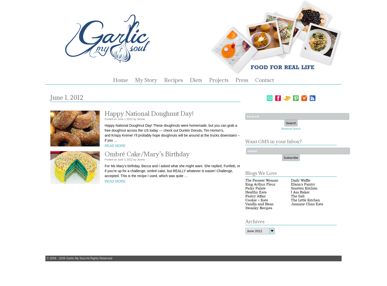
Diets (196, 80)
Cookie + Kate (256, 200)
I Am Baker (300, 192)
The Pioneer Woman (261, 180)
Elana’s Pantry (303, 184)
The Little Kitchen (305, 200)
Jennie (141, 119)
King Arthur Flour (260, 184)
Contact (264, 80)
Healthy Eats (256, 192)
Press (241, 80)
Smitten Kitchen (304, 188)
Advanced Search (291, 128)
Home (120, 80)
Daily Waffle (300, 180)
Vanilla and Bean (259, 204)
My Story (146, 80)
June (121, 119)
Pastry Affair (255, 196)
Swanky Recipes (258, 208)
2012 (130, 119)
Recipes (173, 80)
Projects (219, 80)
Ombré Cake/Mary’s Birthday (147, 154)
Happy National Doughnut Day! (149, 113)
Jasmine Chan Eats (307, 204)
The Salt (298, 196)
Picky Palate (255, 188)
